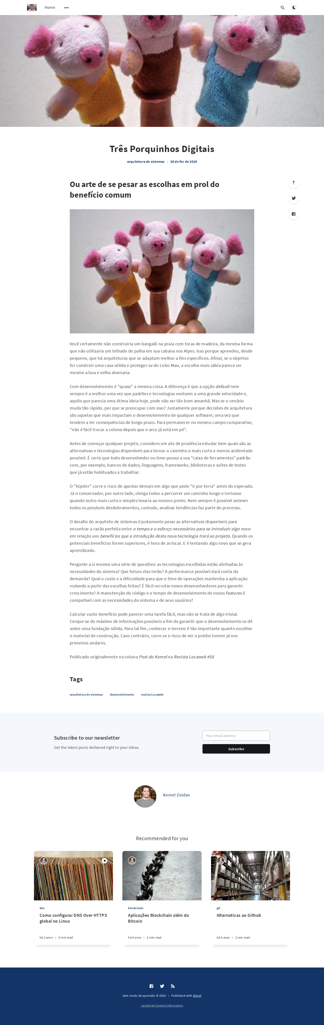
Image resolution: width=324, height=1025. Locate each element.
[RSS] (173, 986)
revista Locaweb (152, 694)
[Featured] (104, 860)
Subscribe (236, 749)
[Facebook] (293, 214)
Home (50, 7)
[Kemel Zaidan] (145, 796)
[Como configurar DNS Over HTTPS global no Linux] (73, 928)
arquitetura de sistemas (146, 161)
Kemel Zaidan (176, 795)
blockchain (135, 908)
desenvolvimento (122, 694)
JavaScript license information (162, 1005)
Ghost (197, 996)
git (218, 908)
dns (42, 908)
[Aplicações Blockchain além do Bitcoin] (161, 928)
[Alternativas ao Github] (250, 928)
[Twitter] (293, 198)
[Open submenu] (66, 7)
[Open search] (282, 7)
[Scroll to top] (293, 182)
